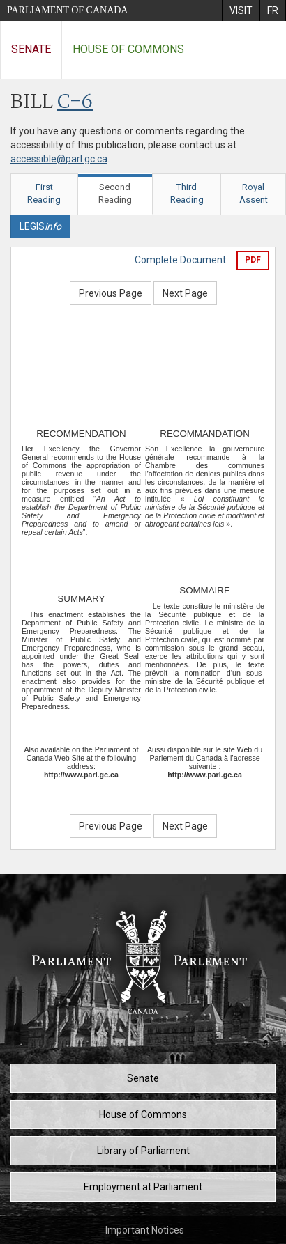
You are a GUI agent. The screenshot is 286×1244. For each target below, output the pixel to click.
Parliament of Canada (67, 10)
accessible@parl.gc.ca (58, 158)
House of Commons (128, 49)
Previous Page (110, 293)
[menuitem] (240, 10)
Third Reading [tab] (187, 193)
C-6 (75, 102)
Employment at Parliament (143, 1186)
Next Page (185, 293)
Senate (31, 49)
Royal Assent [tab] (253, 193)
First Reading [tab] (44, 193)
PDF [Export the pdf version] (253, 260)
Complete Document (180, 259)
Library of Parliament (143, 1150)
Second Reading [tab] (115, 193)
